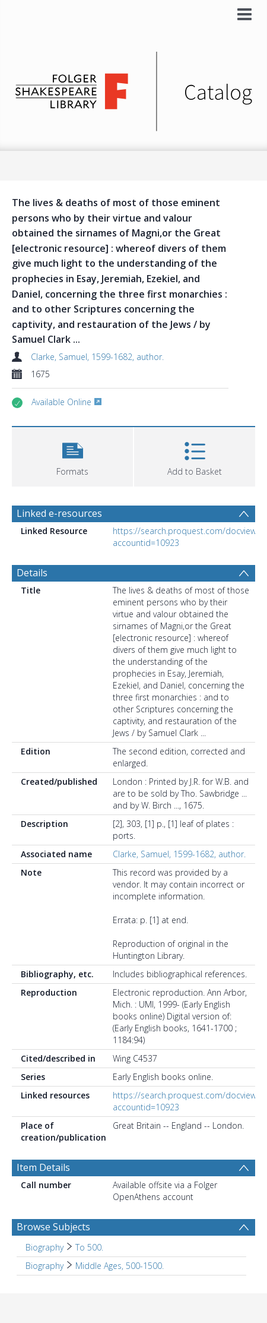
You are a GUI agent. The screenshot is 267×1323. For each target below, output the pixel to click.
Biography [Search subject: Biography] (44, 1247)
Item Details (43, 1167)
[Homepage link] (133, 88)
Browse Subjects (53, 1226)
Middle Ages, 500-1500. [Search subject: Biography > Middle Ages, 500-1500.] (119, 1265)
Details (32, 572)
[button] (72, 455)
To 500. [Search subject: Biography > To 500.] (89, 1247)
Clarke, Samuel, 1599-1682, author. (97, 356)
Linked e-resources (59, 513)
